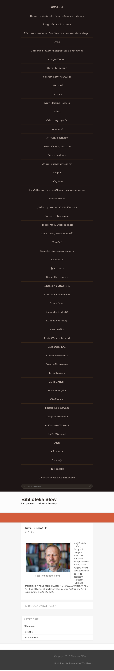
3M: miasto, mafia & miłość (57, 233)
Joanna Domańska (57, 364)
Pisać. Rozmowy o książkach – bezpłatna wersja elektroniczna (57, 194)
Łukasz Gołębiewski (57, 407)
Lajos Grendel (57, 381)
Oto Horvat (57, 399)
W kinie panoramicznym (57, 164)
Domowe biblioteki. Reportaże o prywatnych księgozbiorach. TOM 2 (57, 20)
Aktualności (29, 626)
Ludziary (57, 94)
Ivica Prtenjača (57, 390)
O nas (57, 442)
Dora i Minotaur (57, 68)
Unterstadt (57, 85)
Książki (57, 7)
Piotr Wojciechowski (57, 338)
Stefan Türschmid (57, 355)
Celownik (57, 259)
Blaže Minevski (57, 434)
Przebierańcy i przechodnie (57, 224)
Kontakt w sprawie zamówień (57, 477)
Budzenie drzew (57, 155)
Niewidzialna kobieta (57, 102)
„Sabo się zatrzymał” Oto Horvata (57, 207)
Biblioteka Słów (38, 499)
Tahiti (57, 111)
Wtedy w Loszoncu (57, 216)
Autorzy (57, 268)
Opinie (57, 451)
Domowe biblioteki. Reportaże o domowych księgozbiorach (57, 55)
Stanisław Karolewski (57, 294)
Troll (57, 41)
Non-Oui (57, 242)
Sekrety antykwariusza (57, 76)
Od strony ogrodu (57, 120)
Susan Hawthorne (57, 277)
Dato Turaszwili (57, 346)
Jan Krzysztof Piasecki (57, 425)
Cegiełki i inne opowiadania (57, 251)
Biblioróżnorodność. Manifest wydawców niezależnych (57, 33)
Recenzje (57, 460)
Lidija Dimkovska (57, 416)
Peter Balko (57, 329)
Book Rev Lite (61, 663)
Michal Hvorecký (57, 320)
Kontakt (57, 468)
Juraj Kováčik (57, 373)
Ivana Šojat (57, 303)
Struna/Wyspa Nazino (57, 146)
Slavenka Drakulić (57, 312)
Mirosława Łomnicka (57, 285)
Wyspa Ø (57, 129)
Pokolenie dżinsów (57, 137)
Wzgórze (57, 181)
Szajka (57, 172)
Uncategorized (31, 637)
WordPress (87, 663)
